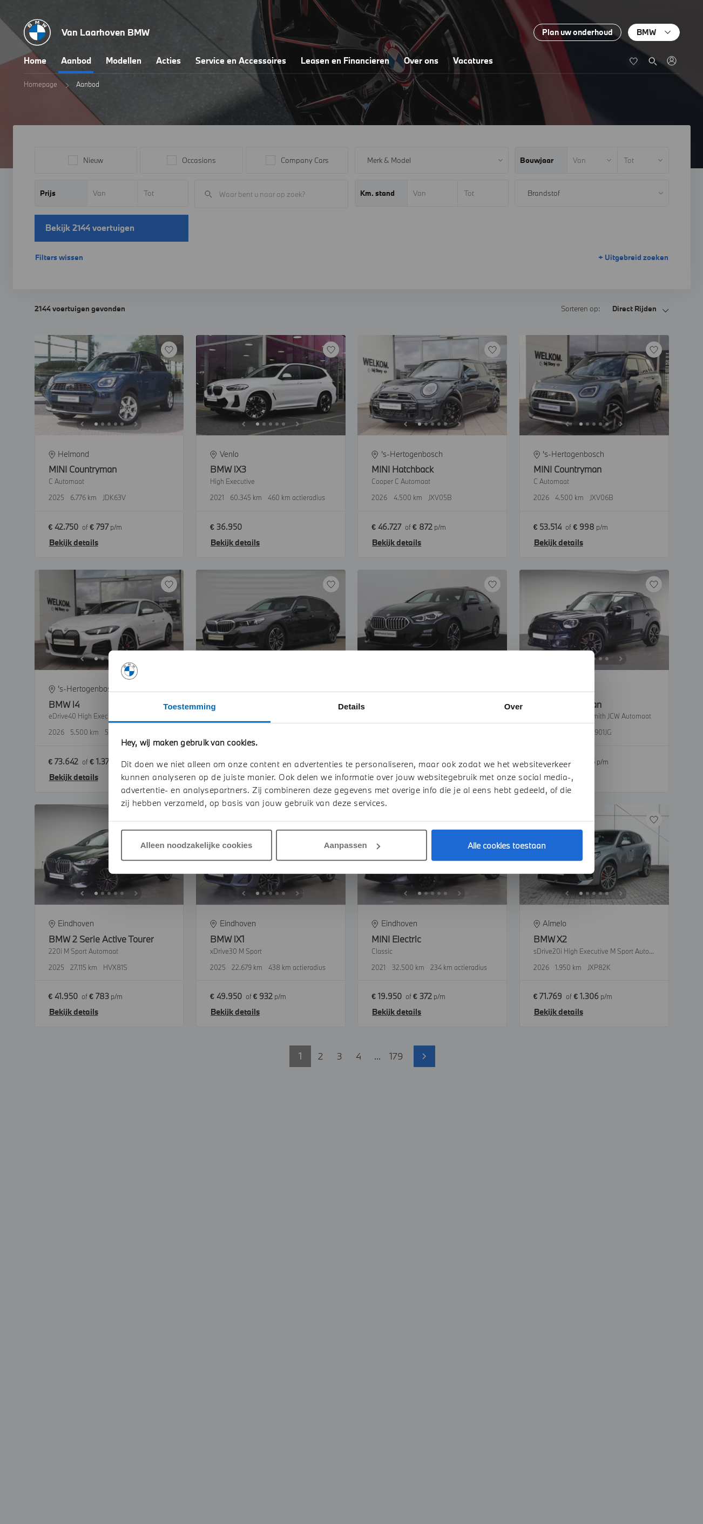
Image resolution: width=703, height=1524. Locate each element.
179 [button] (396, 1056)
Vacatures (473, 60)
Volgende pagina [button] (424, 1056)
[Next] (136, 424)
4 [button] (358, 1056)
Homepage (40, 84)
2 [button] (320, 1056)
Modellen (123, 60)
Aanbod (76, 60)
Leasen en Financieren (345, 60)
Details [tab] (351, 706)
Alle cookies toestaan (507, 845)
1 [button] (300, 1056)
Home (35, 60)
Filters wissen (59, 257)
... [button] (377, 1056)
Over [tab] (513, 706)
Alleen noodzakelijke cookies (196, 845)
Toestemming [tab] (189, 706)
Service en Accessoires (240, 60)
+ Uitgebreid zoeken (633, 257)
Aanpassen (352, 845)
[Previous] (82, 424)
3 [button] (339, 1056)
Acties (168, 60)
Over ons (421, 60)
